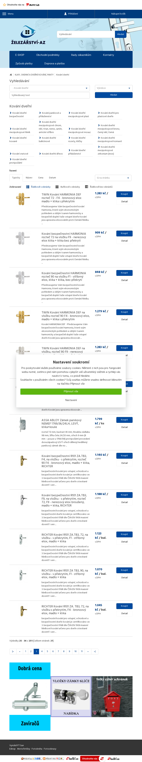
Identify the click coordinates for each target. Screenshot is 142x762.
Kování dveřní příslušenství (76, 152)
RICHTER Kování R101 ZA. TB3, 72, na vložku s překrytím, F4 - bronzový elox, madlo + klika (65, 610)
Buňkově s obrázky (68, 187)
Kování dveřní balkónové (47, 139)
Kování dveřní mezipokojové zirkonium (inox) (106, 150)
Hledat (120, 34)
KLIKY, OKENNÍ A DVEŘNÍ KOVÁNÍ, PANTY (34, 75)
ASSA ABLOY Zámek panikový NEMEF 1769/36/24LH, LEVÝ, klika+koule (61, 424)
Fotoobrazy (50, 749)
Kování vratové (18, 154)
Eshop (12, 749)
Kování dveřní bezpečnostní (18, 114)
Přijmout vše (71, 391)
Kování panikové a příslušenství (50, 114)
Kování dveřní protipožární (18, 161)
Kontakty (108, 55)
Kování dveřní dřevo (51, 154)
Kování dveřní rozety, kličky (76, 139)
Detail (124, 202)
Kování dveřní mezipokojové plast (78, 114)
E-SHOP (19, 55)
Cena (40, 178)
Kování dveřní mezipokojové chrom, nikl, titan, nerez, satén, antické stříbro (50, 127)
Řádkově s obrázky (38, 187)
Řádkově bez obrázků (99, 187)
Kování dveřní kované (18, 139)
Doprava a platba (54, 63)
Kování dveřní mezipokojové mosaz (79, 130)
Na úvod (10, 74)
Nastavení (71, 400)
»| (94, 651)
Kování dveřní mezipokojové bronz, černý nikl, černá (109, 129)
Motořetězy (23, 749)
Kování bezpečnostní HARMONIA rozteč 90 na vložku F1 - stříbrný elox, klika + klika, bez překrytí (64, 277)
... (42, 223)
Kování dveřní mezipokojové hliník (19, 130)
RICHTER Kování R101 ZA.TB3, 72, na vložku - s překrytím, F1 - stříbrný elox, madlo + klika (65, 538)
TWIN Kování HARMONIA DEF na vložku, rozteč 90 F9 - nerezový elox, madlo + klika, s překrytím (63, 352)
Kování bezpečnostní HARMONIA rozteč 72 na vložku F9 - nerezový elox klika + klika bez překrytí (64, 237)
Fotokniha (37, 749)
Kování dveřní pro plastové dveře (108, 114)
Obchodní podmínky (47, 55)
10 (75, 651)
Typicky (16, 178)
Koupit (124, 194)
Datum (52, 178)
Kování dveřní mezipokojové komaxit (110, 139)
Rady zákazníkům (81, 55)
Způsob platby (24, 63)
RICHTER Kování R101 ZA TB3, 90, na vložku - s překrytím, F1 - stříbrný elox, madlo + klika (65, 574)
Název (29, 178)
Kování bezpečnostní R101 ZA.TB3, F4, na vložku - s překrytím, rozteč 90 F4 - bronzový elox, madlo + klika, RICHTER (66, 461)
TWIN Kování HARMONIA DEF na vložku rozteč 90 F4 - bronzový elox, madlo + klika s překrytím (66, 316)
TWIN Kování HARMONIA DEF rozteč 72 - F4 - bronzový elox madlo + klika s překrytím (61, 198)
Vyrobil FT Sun (16, 745)
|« (13, 651)
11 (82, 651)
